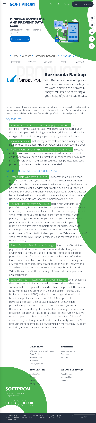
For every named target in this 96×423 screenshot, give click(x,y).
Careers (33, 377)
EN (65, 4)
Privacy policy (11, 419)
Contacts (64, 380)
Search (51, 4)
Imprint (32, 380)
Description (16, 62)
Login (76, 4)
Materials (80, 62)
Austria (58, 4)
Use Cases (48, 62)
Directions (37, 346)
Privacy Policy (35, 383)
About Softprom (72, 369)
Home (15, 56)
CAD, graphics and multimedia (42, 351)
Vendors (26, 56)
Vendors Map (66, 377)
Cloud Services (35, 354)
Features (32, 62)
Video (63, 62)
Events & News (35, 374)
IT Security (34, 360)
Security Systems (36, 364)
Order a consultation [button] (20, 39)
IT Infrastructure (36, 357)
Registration (87, 4)
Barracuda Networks (45, 56)
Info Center (37, 369)
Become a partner (68, 351)
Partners (67, 346)
